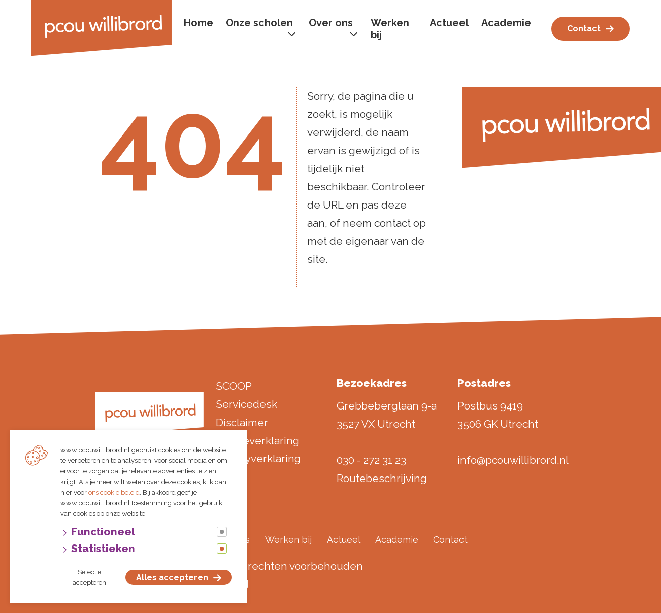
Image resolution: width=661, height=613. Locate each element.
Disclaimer (242, 422)
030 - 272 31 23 (371, 460)
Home (198, 23)
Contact (584, 28)
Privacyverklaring (258, 458)
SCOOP (234, 386)
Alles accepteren (172, 577)
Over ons (331, 23)
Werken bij (390, 29)
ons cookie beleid (114, 492)
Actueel (449, 23)
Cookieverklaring (257, 440)
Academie (506, 23)
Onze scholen (259, 23)
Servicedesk (246, 404)
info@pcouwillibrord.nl (513, 460)
